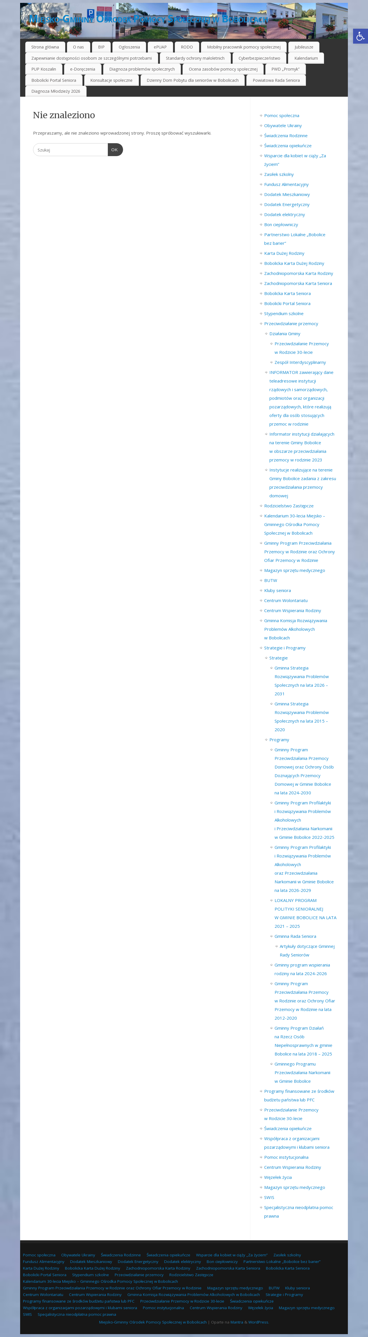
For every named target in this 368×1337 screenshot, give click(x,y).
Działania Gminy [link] (284, 333)
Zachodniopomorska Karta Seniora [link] (298, 283)
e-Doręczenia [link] (82, 69)
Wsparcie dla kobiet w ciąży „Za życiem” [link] (232, 1255)
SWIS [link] (269, 1197)
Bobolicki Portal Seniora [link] (53, 80)
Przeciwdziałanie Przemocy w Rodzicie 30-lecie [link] (182, 1301)
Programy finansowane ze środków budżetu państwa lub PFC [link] (79, 1301)
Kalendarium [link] (306, 58)
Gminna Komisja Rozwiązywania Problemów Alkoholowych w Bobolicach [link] (295, 629)
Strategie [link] (278, 658)
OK (113, 149)
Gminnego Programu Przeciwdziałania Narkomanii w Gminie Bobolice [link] (302, 1072)
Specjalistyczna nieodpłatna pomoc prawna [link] (77, 1314)
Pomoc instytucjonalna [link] (286, 1157)
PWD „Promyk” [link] (285, 69)
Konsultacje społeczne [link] (111, 80)
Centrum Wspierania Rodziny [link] (292, 610)
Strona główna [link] (45, 47)
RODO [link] (187, 47)
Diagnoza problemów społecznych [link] (142, 69)
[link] (360, 36)
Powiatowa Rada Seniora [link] (276, 80)
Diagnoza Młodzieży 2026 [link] (55, 91)
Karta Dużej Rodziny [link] (284, 253)
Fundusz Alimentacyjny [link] (286, 184)
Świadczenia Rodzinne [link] (286, 135)
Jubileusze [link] (304, 47)
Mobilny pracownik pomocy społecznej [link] (244, 47)
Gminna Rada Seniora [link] (295, 936)
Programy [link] (279, 739)
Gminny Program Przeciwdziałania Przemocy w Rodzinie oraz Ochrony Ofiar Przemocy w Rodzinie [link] (299, 551)
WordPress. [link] (258, 1322)
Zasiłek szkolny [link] (279, 174)
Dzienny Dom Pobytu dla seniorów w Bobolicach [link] (193, 80)
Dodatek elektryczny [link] (284, 214)
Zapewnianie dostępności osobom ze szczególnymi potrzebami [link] (91, 58)
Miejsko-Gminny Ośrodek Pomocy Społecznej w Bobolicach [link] (148, 18)
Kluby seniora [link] (277, 590)
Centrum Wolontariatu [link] (286, 600)
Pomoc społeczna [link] (281, 115)
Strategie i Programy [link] (285, 648)
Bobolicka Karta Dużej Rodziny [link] (294, 263)
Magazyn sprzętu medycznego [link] (294, 570)
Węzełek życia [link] (278, 1177)
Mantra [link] (237, 1322)
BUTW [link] (270, 580)
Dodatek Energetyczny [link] (287, 204)
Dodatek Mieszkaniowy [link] (287, 194)
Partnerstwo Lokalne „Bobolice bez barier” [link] (282, 1261)
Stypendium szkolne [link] (284, 313)
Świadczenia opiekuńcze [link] (288, 145)
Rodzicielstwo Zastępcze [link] (289, 506)
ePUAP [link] (160, 47)
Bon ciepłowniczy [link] (281, 224)
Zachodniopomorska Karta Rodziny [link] (298, 273)
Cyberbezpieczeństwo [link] (259, 58)
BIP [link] (101, 47)
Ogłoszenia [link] (129, 47)
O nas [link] (78, 47)
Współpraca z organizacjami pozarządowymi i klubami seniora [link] (80, 1307)
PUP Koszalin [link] (43, 69)
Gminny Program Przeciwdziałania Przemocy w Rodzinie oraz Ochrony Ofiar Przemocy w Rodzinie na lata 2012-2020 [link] (305, 1001)
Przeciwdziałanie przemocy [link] (291, 323)
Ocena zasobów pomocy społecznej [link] (223, 69)
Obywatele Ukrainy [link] (283, 125)
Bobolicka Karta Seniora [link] (287, 293)
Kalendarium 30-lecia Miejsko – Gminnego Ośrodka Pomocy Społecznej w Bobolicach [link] (294, 524)
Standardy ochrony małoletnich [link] (195, 58)
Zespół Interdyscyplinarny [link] (300, 362)
